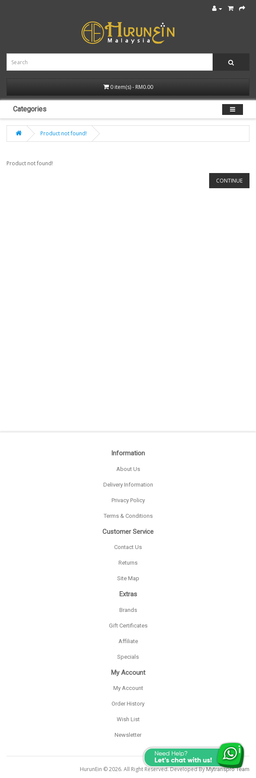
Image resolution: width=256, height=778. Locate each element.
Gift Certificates (128, 625)
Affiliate (128, 641)
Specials (128, 657)
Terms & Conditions (128, 516)
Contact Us (128, 547)
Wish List (128, 719)
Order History (128, 703)
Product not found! (63, 133)
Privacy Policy (128, 500)
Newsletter (128, 735)
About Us (128, 469)
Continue (229, 180)
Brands (128, 610)
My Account (128, 688)
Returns (128, 562)
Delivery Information (128, 484)
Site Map (128, 578)
